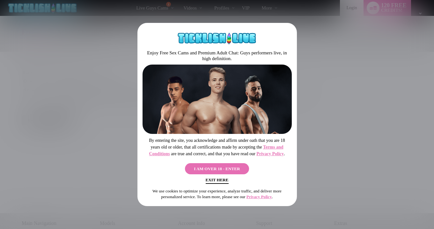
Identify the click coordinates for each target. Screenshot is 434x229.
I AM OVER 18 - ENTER (217, 167)
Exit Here (217, 181)
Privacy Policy (270, 151)
